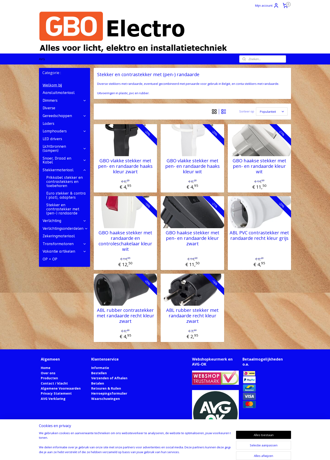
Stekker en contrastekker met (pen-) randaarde (62, 209)
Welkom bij (52, 85)
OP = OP (50, 259)
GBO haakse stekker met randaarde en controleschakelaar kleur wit (125, 241)
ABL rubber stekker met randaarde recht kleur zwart (192, 316)
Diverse (49, 108)
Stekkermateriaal (64, 170)
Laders (48, 123)
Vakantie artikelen (64, 251)
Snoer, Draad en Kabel (64, 160)
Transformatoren (64, 244)
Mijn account (267, 5)
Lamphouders (64, 131)
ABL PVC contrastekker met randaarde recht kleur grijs (259, 235)
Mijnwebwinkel (214, 451)
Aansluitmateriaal (59, 93)
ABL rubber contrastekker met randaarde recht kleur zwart (125, 316)
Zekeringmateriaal (59, 236)
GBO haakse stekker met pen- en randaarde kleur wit (259, 166)
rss (156, 451)
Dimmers (64, 100)
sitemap (147, 451)
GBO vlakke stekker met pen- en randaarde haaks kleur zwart (125, 166)
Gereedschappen (64, 116)
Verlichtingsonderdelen (65, 228)
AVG (42, 59)
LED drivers (52, 139)
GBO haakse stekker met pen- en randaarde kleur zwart (192, 238)
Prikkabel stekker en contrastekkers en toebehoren (64, 181)
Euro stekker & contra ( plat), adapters (66, 195)
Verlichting (64, 221)
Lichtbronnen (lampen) (64, 148)
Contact (47, 383)
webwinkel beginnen (174, 451)
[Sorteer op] (271, 111)
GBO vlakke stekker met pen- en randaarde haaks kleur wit (192, 166)
